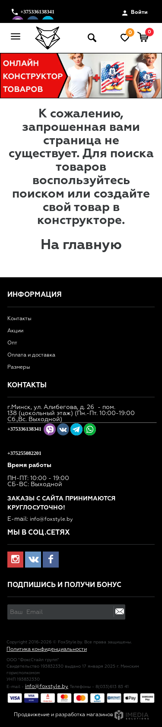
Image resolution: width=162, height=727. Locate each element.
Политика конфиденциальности (46, 649)
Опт (12, 343)
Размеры (18, 367)
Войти (135, 13)
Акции (15, 331)
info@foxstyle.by (51, 519)
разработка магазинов (102, 714)
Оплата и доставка (31, 355)
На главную (81, 245)
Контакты (19, 318)
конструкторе (79, 220)
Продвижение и (34, 714)
